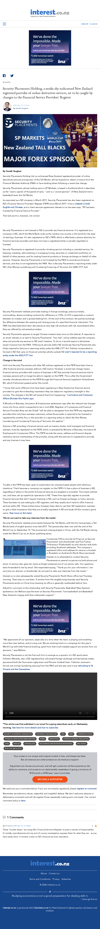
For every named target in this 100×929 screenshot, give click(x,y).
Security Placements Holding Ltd (18, 734)
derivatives (54, 739)
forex (42, 739)
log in (94, 24)
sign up (84, 24)
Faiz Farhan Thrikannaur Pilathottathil (56, 744)
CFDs (7, 744)
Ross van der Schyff (13, 748)
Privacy (56, 879)
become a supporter (50, 779)
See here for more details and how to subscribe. (35, 727)
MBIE (71, 734)
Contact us (54, 873)
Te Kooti (8, 826)
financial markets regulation (76, 739)
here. (23, 800)
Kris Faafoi (81, 744)
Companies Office (85, 734)
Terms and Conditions (40, 879)
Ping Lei (17, 744)
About (44, 873)
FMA (63, 734)
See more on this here (20, 513)
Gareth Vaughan (22, 108)
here (67, 773)
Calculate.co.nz (40, 907)
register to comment (87, 788)
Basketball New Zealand (46, 734)
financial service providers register (20, 739)
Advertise (66, 879)
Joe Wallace (30, 744)
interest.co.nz (9, 907)
